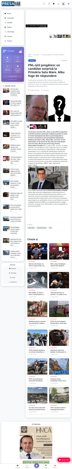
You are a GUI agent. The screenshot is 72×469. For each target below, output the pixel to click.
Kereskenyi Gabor (41, 228)
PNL (50, 228)
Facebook (12, 268)
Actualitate (9, 18)
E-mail (12, 277)
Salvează (64, 60)
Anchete (8, 23)
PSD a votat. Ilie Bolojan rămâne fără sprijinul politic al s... (16, 113)
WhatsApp (12, 273)
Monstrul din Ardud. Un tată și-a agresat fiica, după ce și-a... (16, 103)
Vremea (8, 41)
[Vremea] (58, 4)
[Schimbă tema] (64, 4)
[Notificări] (49, 4)
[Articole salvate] (53, 4)
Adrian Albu (31, 228)
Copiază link (13, 282)
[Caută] (44, 4)
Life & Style (9, 32)
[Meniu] (68, 4)
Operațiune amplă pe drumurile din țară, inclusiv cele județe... (16, 219)
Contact (8, 36)
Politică (8, 27)
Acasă (7, 13)
